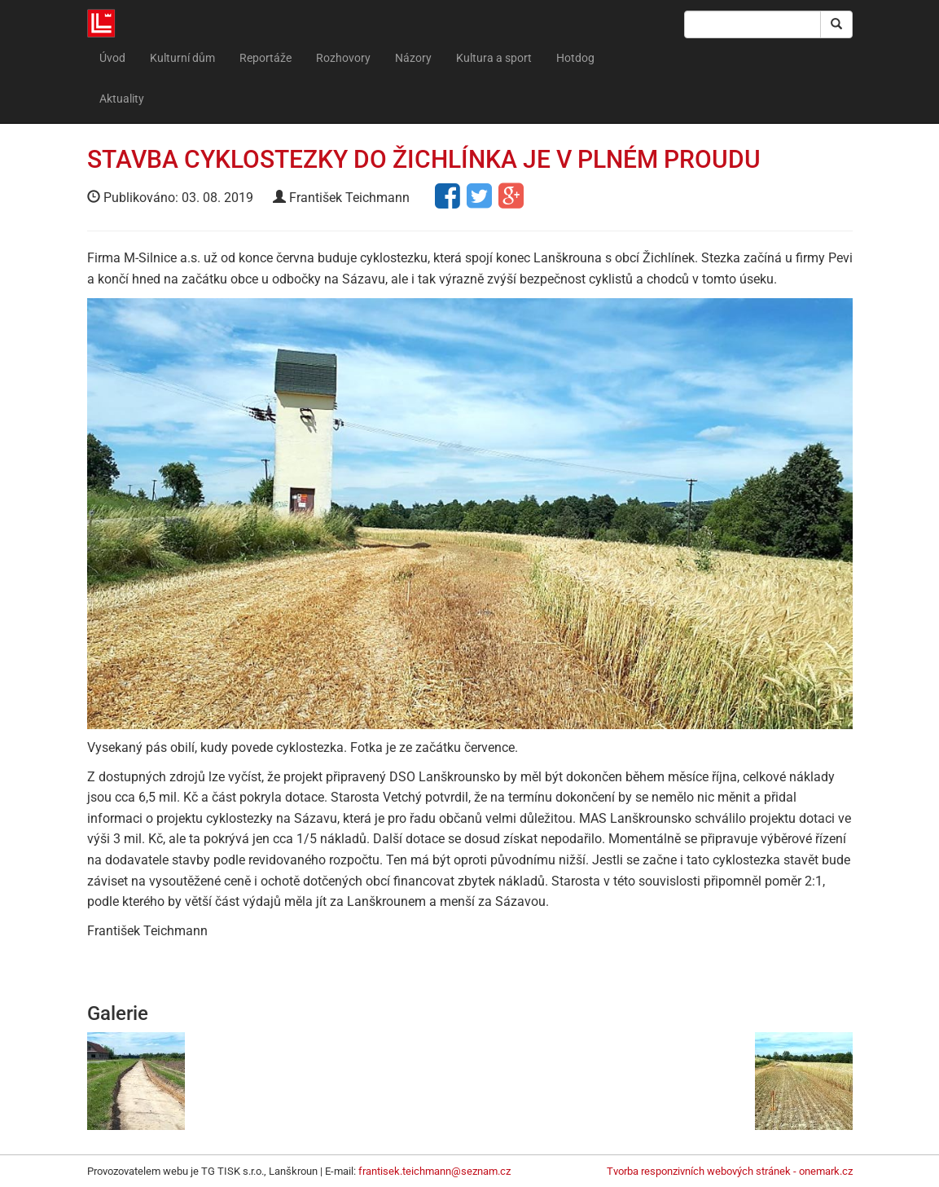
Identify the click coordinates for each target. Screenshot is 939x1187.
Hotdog (575, 57)
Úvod (112, 57)
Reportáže (265, 57)
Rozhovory (343, 57)
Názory (413, 57)
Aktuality (121, 98)
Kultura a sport (494, 57)
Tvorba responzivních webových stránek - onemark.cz (730, 1171)
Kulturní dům (182, 57)
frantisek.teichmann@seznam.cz (434, 1171)
